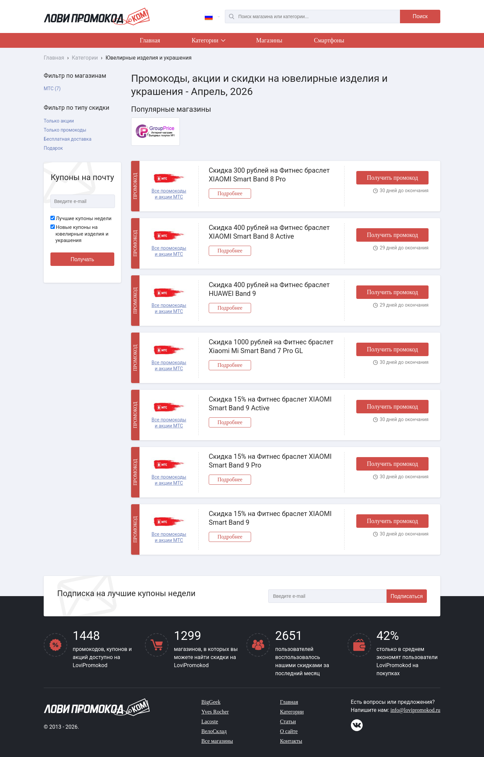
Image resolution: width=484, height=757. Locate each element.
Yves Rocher (215, 712)
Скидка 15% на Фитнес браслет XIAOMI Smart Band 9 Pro (270, 460)
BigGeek (210, 702)
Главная (150, 40)
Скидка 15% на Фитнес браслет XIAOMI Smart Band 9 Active (270, 403)
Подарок (53, 148)
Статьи (288, 721)
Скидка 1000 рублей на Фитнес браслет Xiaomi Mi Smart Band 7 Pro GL (271, 346)
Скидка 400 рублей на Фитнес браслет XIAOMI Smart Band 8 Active (269, 231)
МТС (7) (52, 88)
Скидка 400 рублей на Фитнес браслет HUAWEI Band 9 (269, 289)
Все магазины (217, 741)
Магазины (269, 40)
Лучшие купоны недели (81, 218)
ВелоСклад (214, 731)
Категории (208, 41)
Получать (82, 259)
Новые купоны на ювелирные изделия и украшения (79, 233)
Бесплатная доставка (67, 139)
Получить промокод (392, 177)
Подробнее (229, 193)
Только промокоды (65, 130)
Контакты (291, 741)
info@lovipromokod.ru (416, 710)
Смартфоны (329, 40)
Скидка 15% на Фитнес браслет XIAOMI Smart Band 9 (270, 518)
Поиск (420, 16)
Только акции (59, 121)
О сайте (289, 731)
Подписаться (407, 596)
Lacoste (209, 721)
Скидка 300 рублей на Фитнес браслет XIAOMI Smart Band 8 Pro (269, 174)
